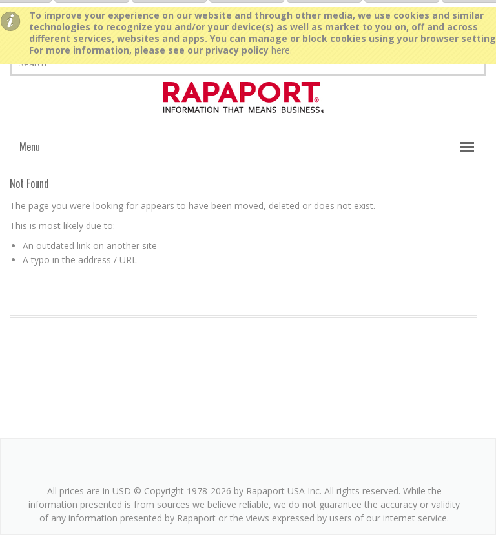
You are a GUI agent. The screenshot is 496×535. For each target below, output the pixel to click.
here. (281, 50)
